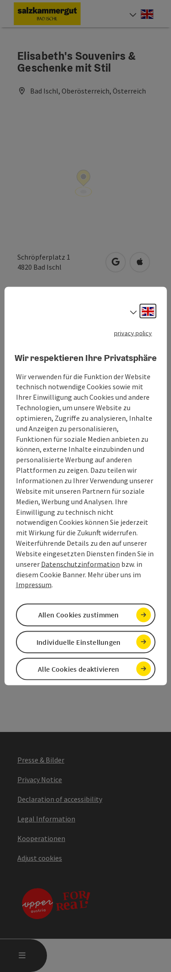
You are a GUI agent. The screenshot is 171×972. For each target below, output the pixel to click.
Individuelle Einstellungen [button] (78, 641)
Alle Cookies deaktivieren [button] (78, 668)
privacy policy (133, 333)
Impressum (34, 584)
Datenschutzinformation (80, 563)
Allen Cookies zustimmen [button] (78, 614)
